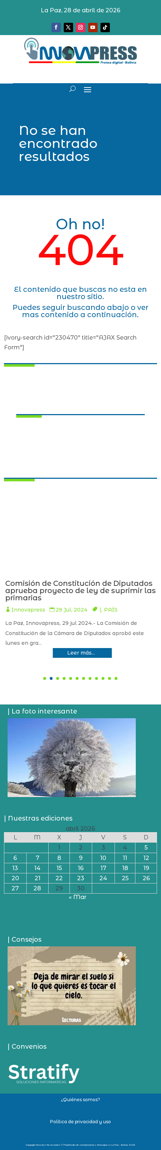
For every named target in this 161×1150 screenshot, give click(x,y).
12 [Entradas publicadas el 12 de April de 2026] (146, 858)
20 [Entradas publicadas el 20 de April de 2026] (15, 878)
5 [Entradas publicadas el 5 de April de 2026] (146, 847)
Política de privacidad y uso (80, 1121)
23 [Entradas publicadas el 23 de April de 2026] (80, 878)
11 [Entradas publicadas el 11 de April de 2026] (125, 858)
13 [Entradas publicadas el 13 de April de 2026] (15, 868)
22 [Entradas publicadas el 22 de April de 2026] (59, 878)
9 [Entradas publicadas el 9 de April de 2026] (80, 858)
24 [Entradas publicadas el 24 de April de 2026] (103, 878)
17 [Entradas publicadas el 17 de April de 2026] (103, 868)
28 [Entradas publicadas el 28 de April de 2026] (37, 888)
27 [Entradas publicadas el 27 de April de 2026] (15, 888)
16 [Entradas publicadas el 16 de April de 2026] (81, 868)
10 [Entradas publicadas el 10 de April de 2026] (103, 858)
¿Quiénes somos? (80, 1099)
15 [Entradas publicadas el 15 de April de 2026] (59, 868)
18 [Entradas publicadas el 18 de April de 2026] (125, 868)
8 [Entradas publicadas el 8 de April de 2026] (59, 858)
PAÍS (152, 609)
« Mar (77, 897)
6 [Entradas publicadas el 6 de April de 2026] (15, 858)
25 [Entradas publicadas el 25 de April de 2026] (125, 878)
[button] (44, 678)
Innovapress (70, 609)
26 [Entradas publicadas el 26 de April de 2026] (146, 878)
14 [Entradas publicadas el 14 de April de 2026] (37, 868)
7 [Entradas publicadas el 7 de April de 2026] (37, 858)
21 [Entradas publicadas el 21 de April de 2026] (37, 878)
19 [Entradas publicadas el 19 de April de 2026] (146, 868)
